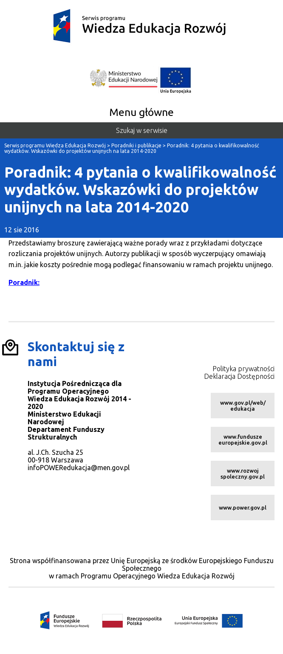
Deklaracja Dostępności (239, 376)
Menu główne (141, 112)
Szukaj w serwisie (141, 130)
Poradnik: (24, 282)
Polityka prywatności (243, 368)
